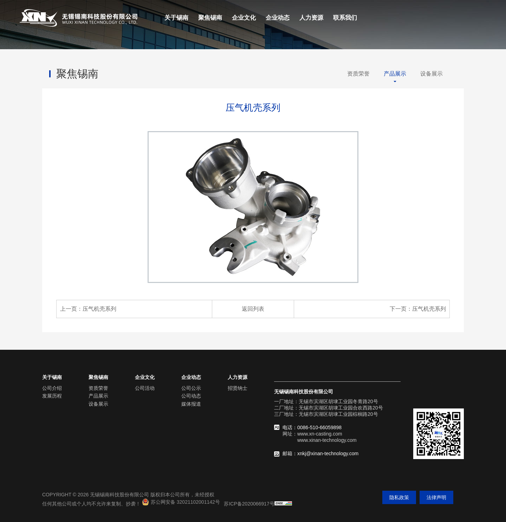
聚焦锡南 (210, 17)
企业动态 (278, 17)
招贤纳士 (237, 388)
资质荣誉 (358, 74)
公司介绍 (52, 388)
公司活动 (145, 388)
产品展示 (395, 74)
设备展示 (431, 74)
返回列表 (253, 309)
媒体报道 (191, 404)
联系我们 (345, 17)
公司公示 (191, 388)
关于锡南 (176, 17)
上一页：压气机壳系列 (88, 309)
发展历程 (52, 396)
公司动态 (191, 396)
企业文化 (244, 17)
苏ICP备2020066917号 (249, 504)
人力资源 (311, 17)
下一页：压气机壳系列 (418, 309)
